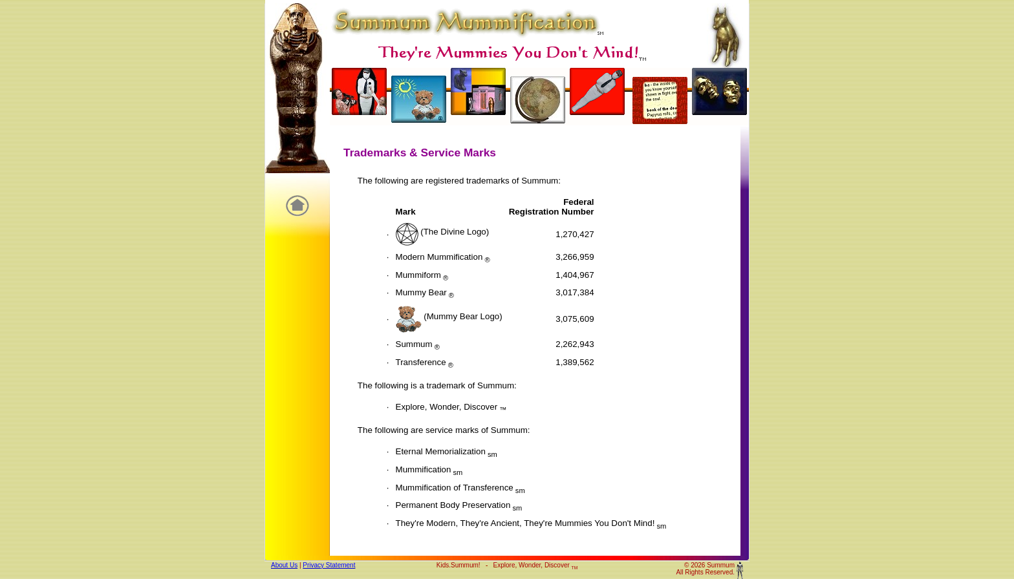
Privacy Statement (329, 565)
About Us (284, 565)
